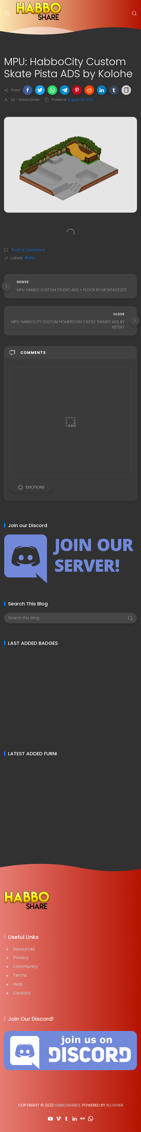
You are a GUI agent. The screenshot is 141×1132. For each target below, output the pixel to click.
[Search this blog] (70, 618)
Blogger (114, 1105)
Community (25, 966)
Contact (22, 993)
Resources (24, 949)
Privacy (21, 958)
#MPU (29, 258)
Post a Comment (28, 250)
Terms (20, 975)
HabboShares (67, 1105)
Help (18, 984)
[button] (27, 90)
